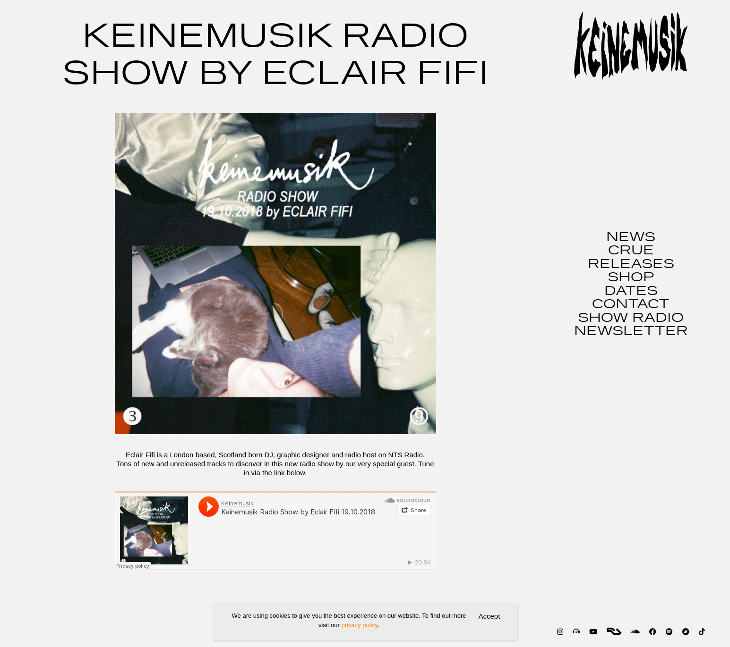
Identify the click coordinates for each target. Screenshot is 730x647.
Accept (489, 616)
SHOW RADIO (631, 318)
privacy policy (359, 625)
